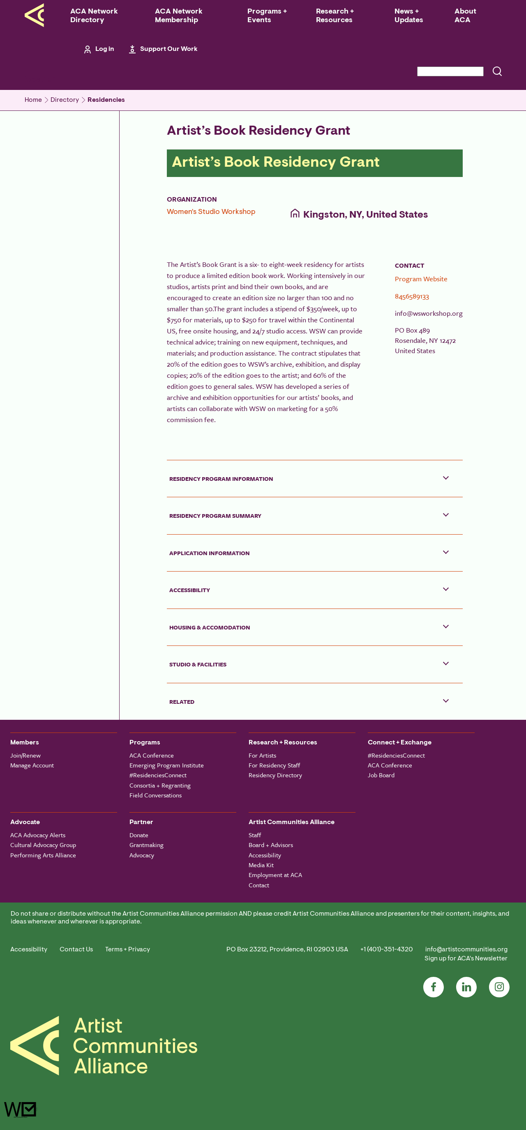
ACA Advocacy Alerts (37, 834)
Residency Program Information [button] (221, 478)
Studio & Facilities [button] (197, 664)
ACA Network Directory (94, 16)
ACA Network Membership (179, 16)
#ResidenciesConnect (158, 774)
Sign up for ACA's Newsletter (466, 958)
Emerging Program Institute (166, 764)
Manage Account (32, 764)
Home (33, 100)
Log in (104, 49)
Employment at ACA (275, 874)
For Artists (262, 755)
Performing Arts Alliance (43, 854)
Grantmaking (146, 844)
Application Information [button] (209, 553)
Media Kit (261, 864)
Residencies (106, 100)
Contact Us (76, 949)
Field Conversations (155, 794)
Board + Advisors (271, 844)
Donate (138, 834)
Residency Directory (275, 774)
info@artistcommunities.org (466, 949)
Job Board (381, 774)
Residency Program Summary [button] (215, 515)
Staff (255, 834)
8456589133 (412, 296)
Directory (65, 100)
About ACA (465, 16)
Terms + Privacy (127, 949)
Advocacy (141, 854)
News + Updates (408, 16)
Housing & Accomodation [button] (209, 627)
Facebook (433, 987)
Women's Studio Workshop (211, 212)
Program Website (421, 278)
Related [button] (181, 701)
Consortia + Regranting (160, 785)
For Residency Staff (274, 764)
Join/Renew (25, 755)
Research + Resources (335, 16)
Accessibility (265, 854)
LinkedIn (466, 987)
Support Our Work (169, 49)
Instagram (499, 987)
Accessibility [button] (189, 590)
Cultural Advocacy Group (43, 844)
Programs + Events (267, 16)
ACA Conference (151, 755)
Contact (259, 884)
